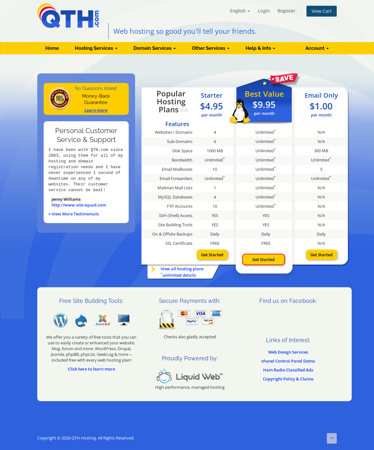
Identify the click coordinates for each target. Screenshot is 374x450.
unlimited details (179, 275)
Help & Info (261, 48)
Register (286, 11)
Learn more (95, 110)
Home (52, 48)
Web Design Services (288, 352)
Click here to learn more (91, 369)
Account (317, 48)
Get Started (212, 255)
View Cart (322, 11)
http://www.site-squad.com (79, 205)
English (240, 11)
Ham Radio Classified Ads (288, 370)
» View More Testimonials (73, 214)
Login (264, 11)
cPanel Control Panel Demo (288, 361)
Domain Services (154, 48)
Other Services (211, 48)
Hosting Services (96, 48)
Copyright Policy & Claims (288, 379)
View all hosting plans (182, 269)
